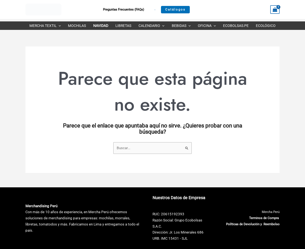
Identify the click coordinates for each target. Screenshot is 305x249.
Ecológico (266, 26)
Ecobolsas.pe (236, 26)
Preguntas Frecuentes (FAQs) (123, 9)
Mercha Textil (45, 25)
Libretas (123, 26)
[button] (175, 9)
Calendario (151, 25)
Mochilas (77, 26)
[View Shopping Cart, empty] (275, 9)
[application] (59, 25)
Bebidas (181, 25)
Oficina (207, 25)
